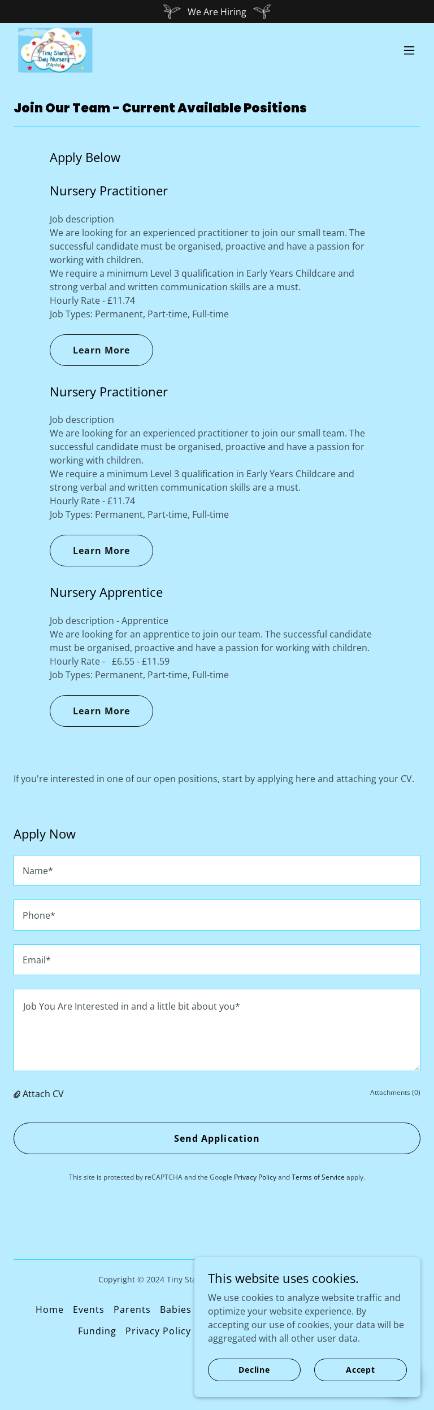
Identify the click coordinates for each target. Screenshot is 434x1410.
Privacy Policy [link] (255, 1177)
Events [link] (89, 1309)
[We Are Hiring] (217, 11)
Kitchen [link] (380, 1309)
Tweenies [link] (223, 1309)
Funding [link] (97, 1331)
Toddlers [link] (275, 1309)
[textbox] (217, 870)
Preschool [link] (329, 1309)
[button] (409, 50)
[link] (55, 50)
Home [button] (50, 1309)
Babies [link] (176, 1309)
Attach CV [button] (43, 1094)
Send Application (216, 1138)
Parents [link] (132, 1309)
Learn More (101, 350)
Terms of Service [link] (318, 1177)
